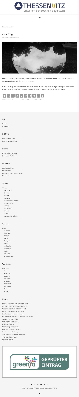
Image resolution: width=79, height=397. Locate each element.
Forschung (7, 273)
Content (6, 213)
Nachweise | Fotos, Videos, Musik (12, 173)
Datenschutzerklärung (8, 138)
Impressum (5, 126)
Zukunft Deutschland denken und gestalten (14, 306)
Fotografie (7, 241)
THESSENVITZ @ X (37, 385)
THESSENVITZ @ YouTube (47, 385)
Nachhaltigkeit (8, 208)
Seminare (7, 289)
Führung (6, 195)
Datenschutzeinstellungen (9, 141)
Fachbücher (7, 246)
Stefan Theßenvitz (15, 37)
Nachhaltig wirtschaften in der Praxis (13, 311)
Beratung (7, 276)
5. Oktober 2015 (5, 37)
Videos (6, 238)
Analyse (6, 271)
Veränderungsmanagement (10, 327)
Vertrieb (6, 206)
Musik (6, 243)
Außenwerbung (8, 256)
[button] (4, 96)
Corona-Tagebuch (7, 339)
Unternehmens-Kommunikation (11, 329)
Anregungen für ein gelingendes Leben (13, 334)
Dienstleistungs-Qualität (11, 200)
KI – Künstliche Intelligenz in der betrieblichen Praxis (17, 316)
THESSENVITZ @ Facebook (31, 385)
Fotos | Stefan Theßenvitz (9, 153)
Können (4, 228)
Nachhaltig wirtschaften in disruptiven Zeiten (15, 303)
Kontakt (4, 124)
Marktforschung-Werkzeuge (10, 332)
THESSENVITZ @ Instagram (34, 385)
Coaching (7, 34)
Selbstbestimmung (31, 99)
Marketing (7, 198)
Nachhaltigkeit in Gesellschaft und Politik (14, 309)
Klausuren (7, 278)
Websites (7, 230)
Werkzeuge (14, 99)
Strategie (6, 193)
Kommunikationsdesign (11, 216)
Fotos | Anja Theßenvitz (9, 156)
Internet (6, 211)
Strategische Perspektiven (10, 319)
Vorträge (6, 291)
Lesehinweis (6, 176)
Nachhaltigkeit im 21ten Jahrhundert (12, 314)
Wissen (4, 188)
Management (8, 190)
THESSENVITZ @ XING (44, 385)
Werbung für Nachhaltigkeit (10, 321)
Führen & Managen (8, 324)
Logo (5, 251)
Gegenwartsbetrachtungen (10, 337)
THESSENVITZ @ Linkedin (41, 385)
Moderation (7, 283)
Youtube (6, 236)
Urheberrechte (6, 170)
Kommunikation (8, 203)
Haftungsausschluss (8, 168)
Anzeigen (7, 254)
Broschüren (7, 248)
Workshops (7, 286)
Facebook (7, 233)
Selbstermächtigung (39, 99)
